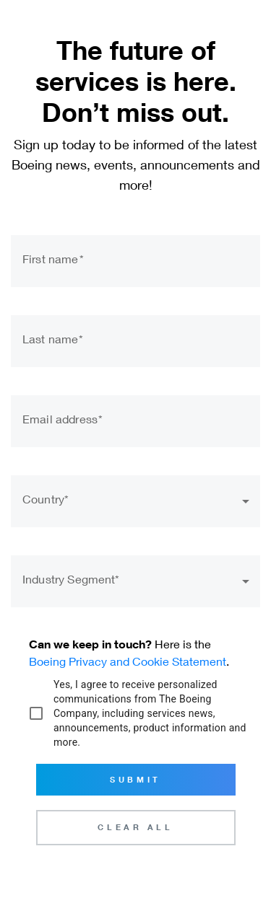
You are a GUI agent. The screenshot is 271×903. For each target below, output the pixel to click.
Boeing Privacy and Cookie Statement (127, 661)
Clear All (135, 827)
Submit (135, 779)
